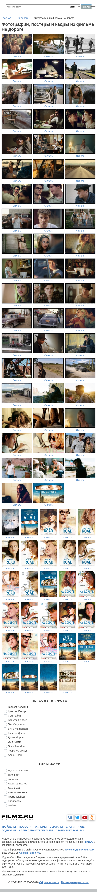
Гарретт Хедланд (18, 707)
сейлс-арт (13, 775)
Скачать (17, 56)
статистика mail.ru (70, 830)
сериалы (56, 826)
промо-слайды (16, 796)
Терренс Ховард (17, 750)
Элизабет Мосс (17, 746)
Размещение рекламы (75, 882)
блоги (70, 826)
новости (25, 826)
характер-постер (17, 783)
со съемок (14, 788)
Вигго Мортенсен (18, 728)
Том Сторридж (16, 724)
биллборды (14, 801)
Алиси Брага (15, 755)
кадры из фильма (18, 770)
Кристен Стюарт (17, 711)
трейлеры (9, 826)
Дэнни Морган (16, 737)
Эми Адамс (14, 742)
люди (82, 826)
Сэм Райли (14, 715)
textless (12, 805)
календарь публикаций (36, 830)
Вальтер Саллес (17, 720)
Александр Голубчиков (79, 849)
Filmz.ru (88, 841)
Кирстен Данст (16, 733)
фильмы (41, 826)
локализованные (17, 792)
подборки (9, 830)
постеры (13, 779)
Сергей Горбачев (29, 852)
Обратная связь (49, 882)
